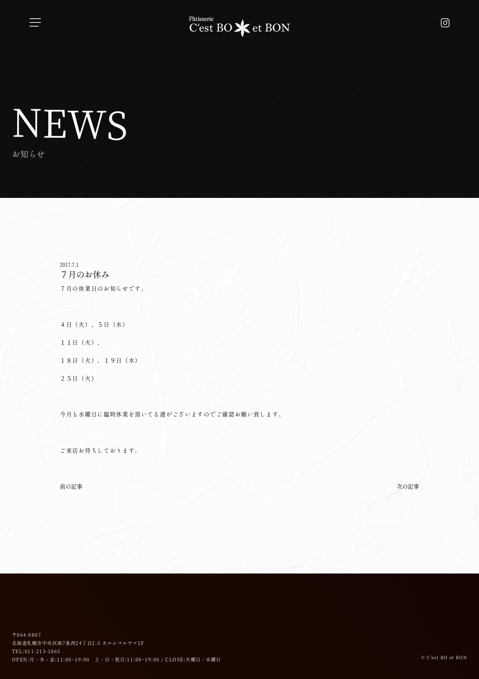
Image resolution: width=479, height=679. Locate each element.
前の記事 (71, 486)
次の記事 (408, 486)
